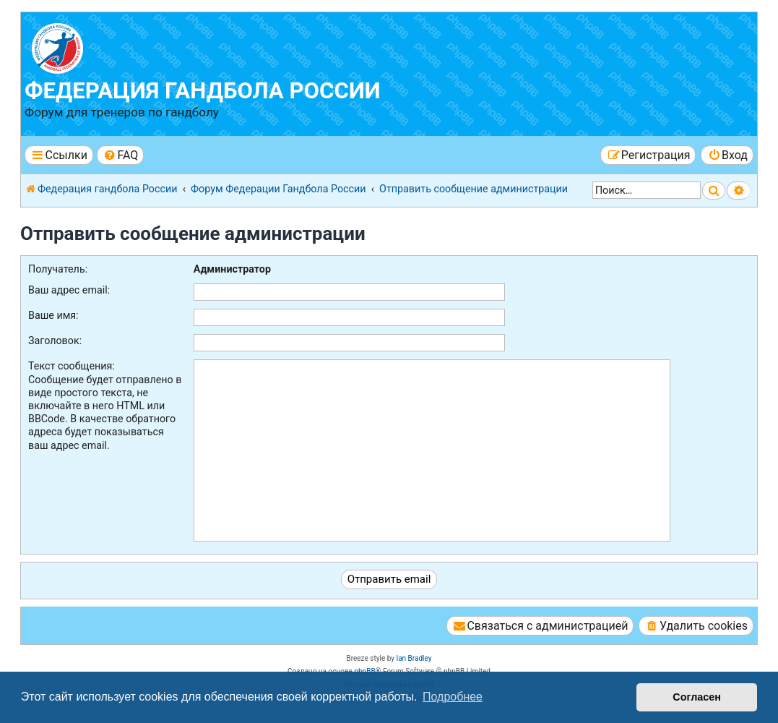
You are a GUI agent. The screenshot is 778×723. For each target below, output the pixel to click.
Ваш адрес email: (69, 290)
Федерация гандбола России (203, 90)
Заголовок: (55, 340)
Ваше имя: (53, 315)
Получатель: (57, 269)
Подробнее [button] (453, 696)
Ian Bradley (413, 658)
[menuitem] (120, 155)
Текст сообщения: (71, 366)
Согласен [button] (697, 697)
